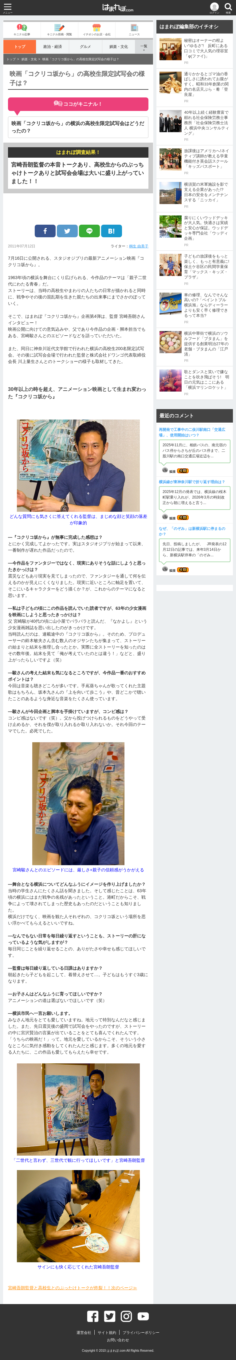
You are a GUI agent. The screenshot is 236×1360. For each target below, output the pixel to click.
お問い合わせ (118, 1340)
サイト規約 (107, 1332)
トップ (20, 46)
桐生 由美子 (138, 246)
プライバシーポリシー (141, 1332)
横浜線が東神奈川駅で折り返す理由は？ (192, 482)
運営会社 (84, 1332)
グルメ (86, 46)
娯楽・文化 (118, 46)
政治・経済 (53, 46)
